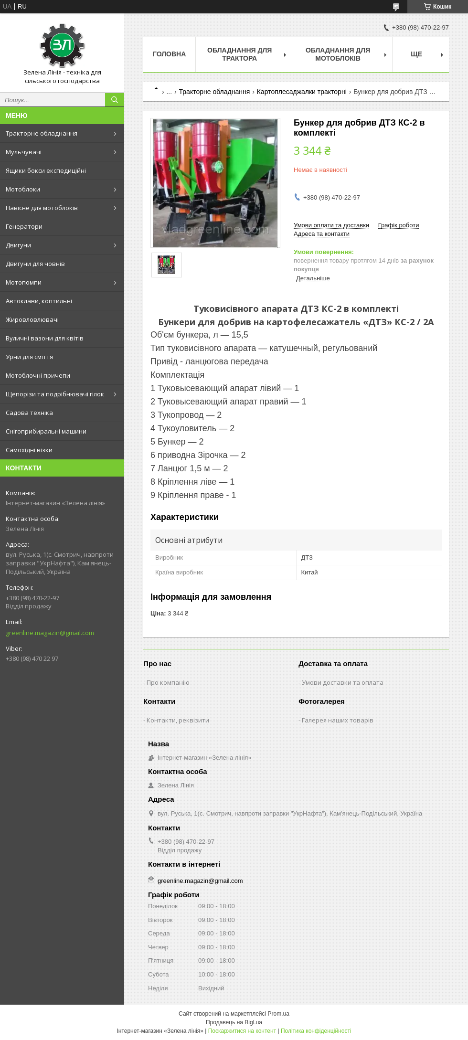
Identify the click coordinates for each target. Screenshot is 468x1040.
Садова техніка (29, 412)
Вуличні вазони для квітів (45, 338)
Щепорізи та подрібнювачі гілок (55, 394)
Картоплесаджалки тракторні (302, 92)
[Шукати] (114, 100)
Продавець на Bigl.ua (234, 1022)
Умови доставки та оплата (342, 682)
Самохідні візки (29, 450)
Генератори (24, 226)
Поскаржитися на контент (242, 1031)
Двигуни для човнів (35, 263)
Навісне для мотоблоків (42, 207)
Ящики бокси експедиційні (46, 170)
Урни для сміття (29, 356)
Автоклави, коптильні (39, 301)
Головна (169, 54)
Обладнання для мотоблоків (338, 54)
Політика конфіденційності (316, 1031)
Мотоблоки (23, 189)
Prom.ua (278, 1013)
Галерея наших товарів (337, 720)
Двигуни (18, 245)
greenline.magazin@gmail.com (50, 632)
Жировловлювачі (32, 319)
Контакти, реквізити (178, 720)
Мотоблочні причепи (38, 375)
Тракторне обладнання (41, 133)
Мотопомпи (24, 282)
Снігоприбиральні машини (46, 431)
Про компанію (168, 682)
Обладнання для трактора (239, 54)
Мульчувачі (24, 152)
